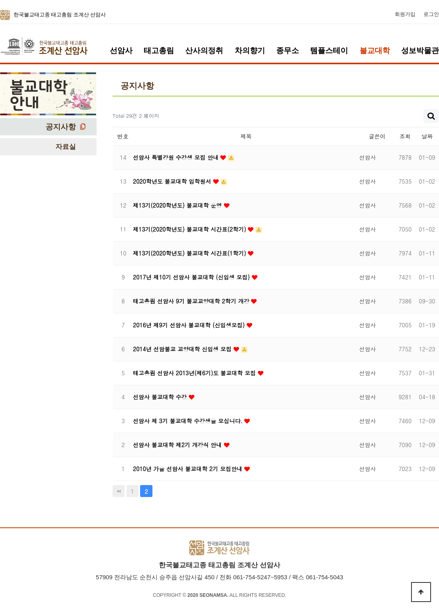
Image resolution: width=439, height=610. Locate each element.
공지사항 (60, 127)
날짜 (427, 136)
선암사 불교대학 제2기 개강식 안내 (178, 445)
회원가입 (405, 14)
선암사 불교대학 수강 (161, 397)
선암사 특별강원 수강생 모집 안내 (176, 157)
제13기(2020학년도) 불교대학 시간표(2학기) (190, 229)
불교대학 (375, 50)
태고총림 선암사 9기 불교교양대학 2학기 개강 (192, 301)
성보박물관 (420, 50)
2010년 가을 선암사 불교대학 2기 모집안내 (188, 469)
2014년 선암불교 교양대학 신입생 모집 (183, 349)
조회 (405, 136)
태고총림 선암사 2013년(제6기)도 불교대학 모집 (195, 373)
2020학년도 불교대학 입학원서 (173, 181)
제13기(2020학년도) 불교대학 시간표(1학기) (190, 253)
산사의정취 (204, 50)
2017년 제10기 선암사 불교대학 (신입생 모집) (192, 277)
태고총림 (159, 50)
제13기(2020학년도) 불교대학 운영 (178, 205)
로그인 (431, 14)
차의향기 (250, 50)
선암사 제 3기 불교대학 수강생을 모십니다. (188, 421)
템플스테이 (329, 50)
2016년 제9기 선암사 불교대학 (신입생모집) (190, 325)
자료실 (65, 147)
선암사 (121, 50)
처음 (119, 491)
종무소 (287, 50)
